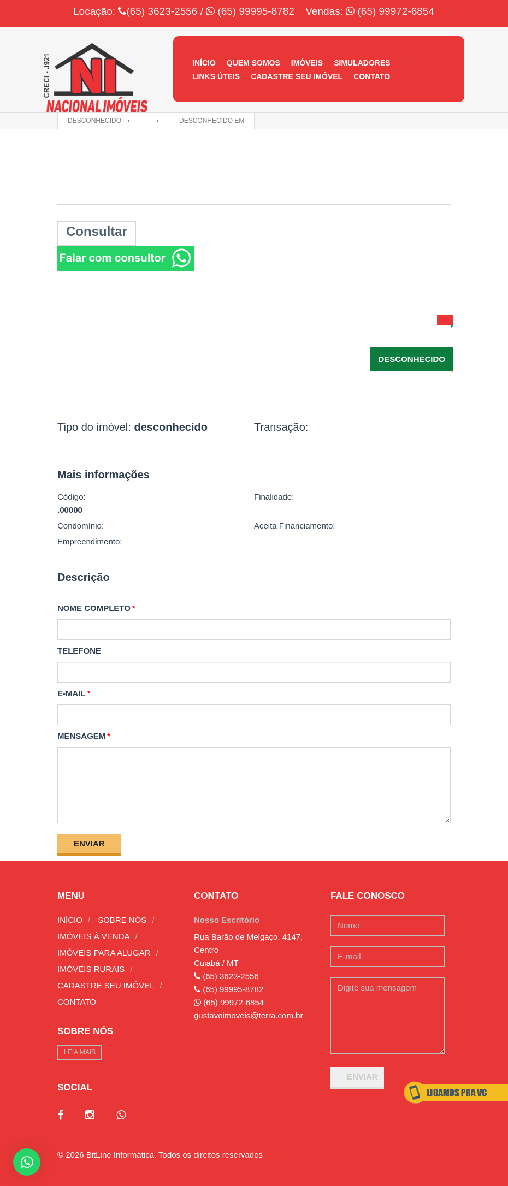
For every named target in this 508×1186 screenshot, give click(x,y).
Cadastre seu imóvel (296, 76)
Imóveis (307, 62)
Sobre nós (122, 919)
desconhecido (94, 120)
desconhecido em (211, 120)
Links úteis (216, 76)
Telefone (79, 650)
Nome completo (94, 608)
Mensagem (81, 735)
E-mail (71, 693)
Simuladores (362, 62)
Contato (371, 76)
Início (204, 62)
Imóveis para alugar (104, 952)
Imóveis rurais (91, 969)
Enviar (89, 843)
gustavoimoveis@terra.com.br (248, 1015)
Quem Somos (253, 62)
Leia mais (80, 1052)
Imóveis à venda (93, 936)
